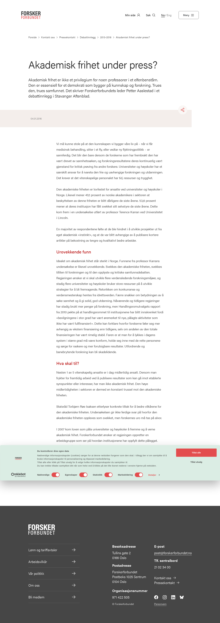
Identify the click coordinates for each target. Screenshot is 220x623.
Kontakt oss (165, 577)
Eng (169, 15)
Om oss (52, 585)
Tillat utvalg (196, 604)
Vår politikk (52, 573)
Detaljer (152, 617)
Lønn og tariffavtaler (52, 549)
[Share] (182, 110)
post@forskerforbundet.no (173, 552)
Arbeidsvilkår (52, 561)
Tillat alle (196, 595)
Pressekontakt (167, 582)
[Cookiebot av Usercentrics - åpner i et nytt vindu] (18, 617)
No (163, 15)
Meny (188, 15)
